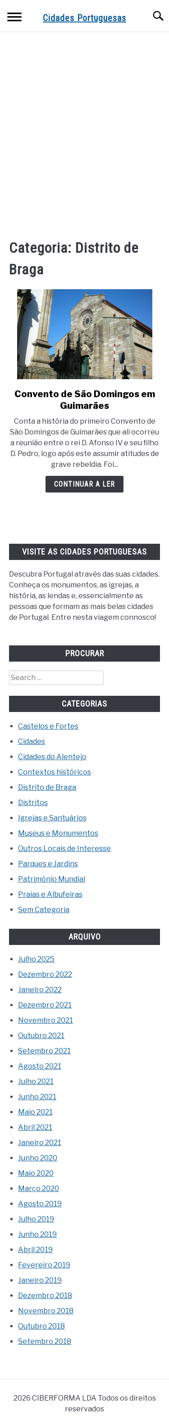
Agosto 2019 (40, 1204)
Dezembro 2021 (45, 1005)
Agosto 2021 (39, 1066)
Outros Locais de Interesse (64, 848)
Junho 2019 (37, 1234)
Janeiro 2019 (40, 1280)
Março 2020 (38, 1188)
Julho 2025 (36, 959)
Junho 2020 (37, 1158)
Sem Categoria (43, 909)
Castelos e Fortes (48, 726)
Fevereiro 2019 (44, 1265)
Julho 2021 (36, 1081)
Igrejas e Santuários (52, 818)
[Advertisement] (84, 134)
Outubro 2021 (41, 1035)
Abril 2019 (35, 1249)
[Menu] (14, 18)
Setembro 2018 (44, 1341)
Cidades (31, 741)
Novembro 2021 (45, 1020)
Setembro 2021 (44, 1051)
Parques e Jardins (48, 863)
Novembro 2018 (45, 1311)
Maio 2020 (36, 1173)
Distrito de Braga (47, 787)
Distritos (33, 802)
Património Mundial (51, 879)
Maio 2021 (35, 1112)
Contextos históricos (54, 772)
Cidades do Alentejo (52, 756)
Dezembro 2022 (45, 974)
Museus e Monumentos (58, 833)
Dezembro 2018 (45, 1295)
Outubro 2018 (41, 1326)
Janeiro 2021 (39, 1142)
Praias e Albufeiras (50, 894)
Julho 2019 (36, 1219)
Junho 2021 (37, 1096)
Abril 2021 (35, 1127)
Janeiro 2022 (40, 989)
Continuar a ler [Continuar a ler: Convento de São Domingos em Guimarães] (84, 484)
